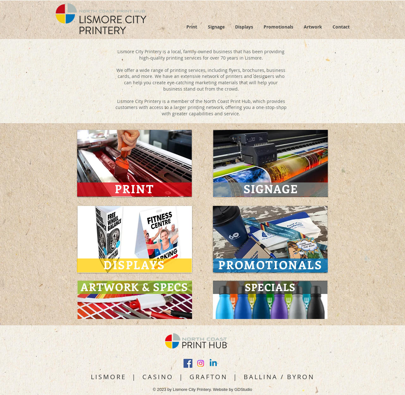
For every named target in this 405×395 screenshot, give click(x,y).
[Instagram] (200, 363)
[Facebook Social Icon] (188, 363)
